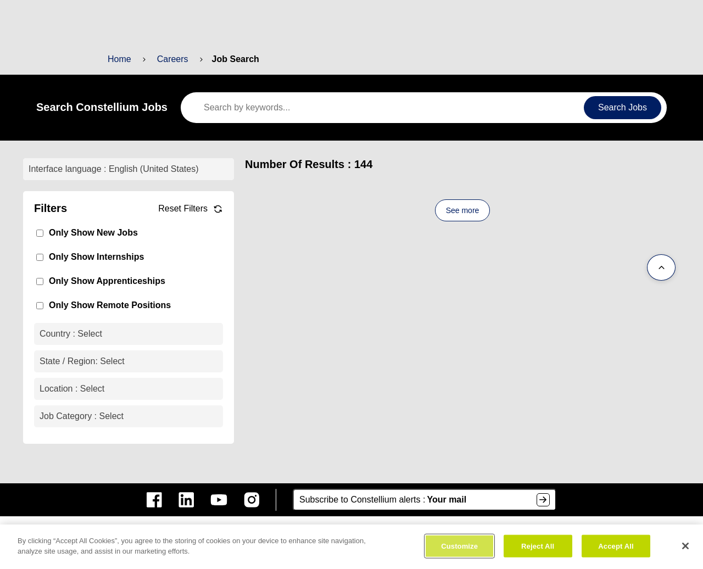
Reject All (537, 549)
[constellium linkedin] (186, 499)
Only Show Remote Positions (105, 305)
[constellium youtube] (218, 500)
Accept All (615, 549)
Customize (460, 549)
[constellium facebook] (154, 499)
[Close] (685, 549)
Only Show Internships (93, 257)
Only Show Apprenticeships (103, 281)
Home (119, 59)
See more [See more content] (462, 210)
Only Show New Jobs (90, 232)
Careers (171, 59)
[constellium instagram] (251, 499)
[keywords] (386, 108)
